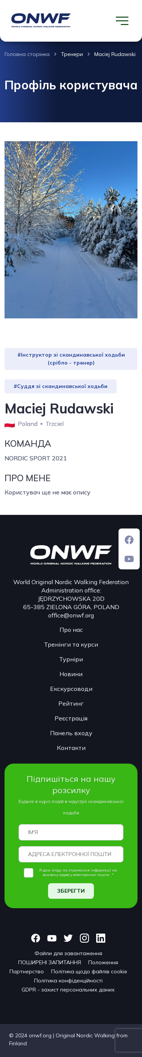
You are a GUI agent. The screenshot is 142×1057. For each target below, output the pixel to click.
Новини (71, 674)
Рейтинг (71, 703)
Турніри (71, 659)
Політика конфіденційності (68, 980)
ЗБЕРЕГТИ (71, 890)
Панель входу (71, 733)
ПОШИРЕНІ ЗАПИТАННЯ (49, 962)
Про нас (71, 629)
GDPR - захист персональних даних (68, 989)
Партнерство (26, 971)
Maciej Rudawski (115, 54)
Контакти (71, 747)
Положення (103, 962)
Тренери (72, 54)
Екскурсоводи (71, 688)
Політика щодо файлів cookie (89, 971)
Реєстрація (71, 718)
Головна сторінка (27, 54)
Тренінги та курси (71, 644)
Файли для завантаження (68, 953)
